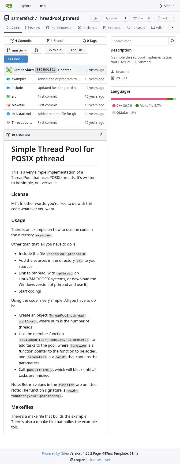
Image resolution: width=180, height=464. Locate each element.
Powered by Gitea (55, 453)
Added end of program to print (61, 79)
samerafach (22, 18)
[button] (36, 50)
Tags (89, 40)
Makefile (18, 105)
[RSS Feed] (95, 18)
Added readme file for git (57, 113)
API (107, 459)
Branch (55, 40)
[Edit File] (100, 135)
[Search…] (172, 40)
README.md (21, 113)
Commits (21, 40)
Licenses (95, 459)
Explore (25, 6)
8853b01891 (46, 69)
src (14, 96)
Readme (120, 71)
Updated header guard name (60, 87)
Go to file (54, 50)
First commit (47, 96)
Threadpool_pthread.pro (22, 122)
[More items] (172, 28)
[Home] (8, 6)
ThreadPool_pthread (58, 18)
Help (42, 6)
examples (19, 79)
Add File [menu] (78, 50)
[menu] (77, 460)
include (17, 87)
